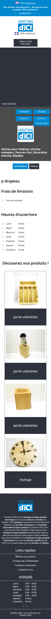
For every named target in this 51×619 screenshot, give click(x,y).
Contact (41, 118)
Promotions (41, 123)
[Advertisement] (25, 75)
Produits (23, 118)
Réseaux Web (25, 615)
